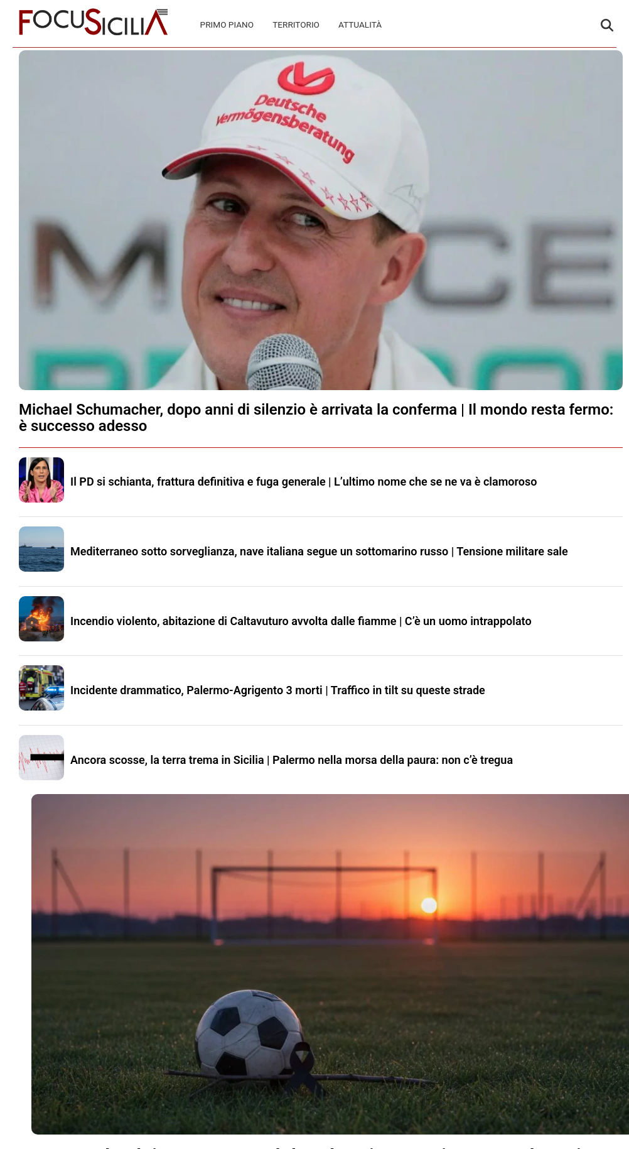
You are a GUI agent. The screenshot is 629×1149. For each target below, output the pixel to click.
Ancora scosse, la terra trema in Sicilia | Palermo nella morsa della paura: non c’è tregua (291, 759)
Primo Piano (227, 24)
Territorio (296, 24)
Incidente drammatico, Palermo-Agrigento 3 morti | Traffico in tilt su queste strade (277, 690)
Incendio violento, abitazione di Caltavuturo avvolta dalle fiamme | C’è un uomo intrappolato (301, 621)
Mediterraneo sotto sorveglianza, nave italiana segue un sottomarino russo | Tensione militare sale (319, 551)
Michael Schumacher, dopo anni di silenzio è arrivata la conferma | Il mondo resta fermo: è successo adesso (316, 418)
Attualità (360, 24)
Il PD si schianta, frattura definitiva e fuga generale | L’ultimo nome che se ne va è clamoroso (303, 481)
